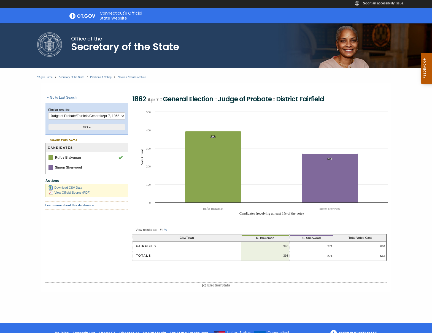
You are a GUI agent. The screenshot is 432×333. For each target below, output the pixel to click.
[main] (216, 173)
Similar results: (59, 110)
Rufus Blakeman (68, 157)
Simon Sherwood (68, 167)
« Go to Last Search (62, 97)
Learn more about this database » (69, 205)
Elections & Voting (100, 76)
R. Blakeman (234, 238)
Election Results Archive (132, 76)
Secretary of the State (71, 76)
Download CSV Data (65, 187)
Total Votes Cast (349, 237)
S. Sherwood (286, 238)
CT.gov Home (45, 76)
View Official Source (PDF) (69, 192)
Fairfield (146, 246)
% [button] (165, 229)
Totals (143, 255)
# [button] (160, 229)
